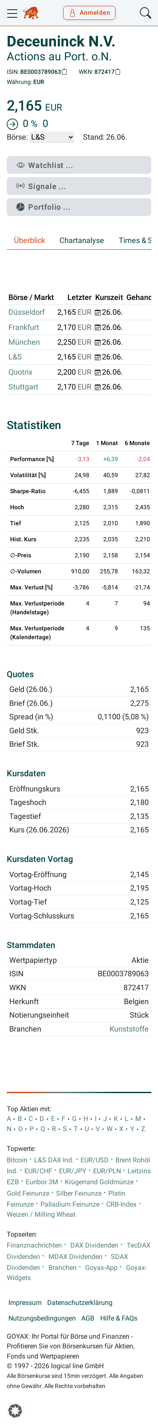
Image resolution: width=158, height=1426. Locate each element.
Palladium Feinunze (69, 1204)
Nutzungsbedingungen (42, 1318)
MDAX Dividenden (75, 1257)
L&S (15, 357)
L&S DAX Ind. (54, 1160)
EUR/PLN (107, 1171)
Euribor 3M (42, 1182)
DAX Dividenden (94, 1245)
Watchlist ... (44, 165)
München (24, 342)
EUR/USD (94, 1160)
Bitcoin (17, 1160)
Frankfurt (23, 327)
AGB (87, 1318)
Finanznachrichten (34, 1245)
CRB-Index (121, 1204)
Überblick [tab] (29, 240)
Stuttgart (23, 387)
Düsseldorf (26, 312)
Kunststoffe (129, 1029)
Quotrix (20, 372)
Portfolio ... (43, 207)
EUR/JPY (72, 1171)
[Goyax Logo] (31, 13)
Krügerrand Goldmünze (99, 1182)
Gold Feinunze (28, 1193)
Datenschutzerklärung (79, 1303)
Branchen (62, 1268)
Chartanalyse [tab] (81, 240)
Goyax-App (101, 1268)
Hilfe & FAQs (118, 1318)
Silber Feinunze (79, 1193)
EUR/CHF (38, 1171)
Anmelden (89, 12)
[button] (15, 1411)
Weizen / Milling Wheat (41, 1214)
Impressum (25, 1303)
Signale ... (41, 186)
